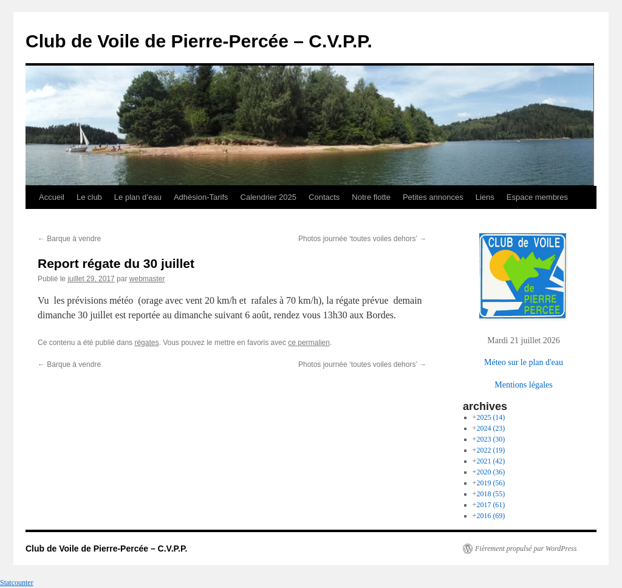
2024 (490, 428)
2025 (490, 417)
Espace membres (537, 197)
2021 (490, 461)
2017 (490, 505)
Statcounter (16, 582)
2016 (490, 515)
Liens (485, 197)
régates (146, 342)
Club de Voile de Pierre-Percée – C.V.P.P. (199, 41)
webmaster (147, 279)
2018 (490, 494)
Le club (89, 197)
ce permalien (309, 342)
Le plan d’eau (138, 197)
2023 (490, 439)
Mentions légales (523, 384)
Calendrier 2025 (269, 197)
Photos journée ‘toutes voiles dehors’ (362, 238)
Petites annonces (433, 197)
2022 (490, 450)
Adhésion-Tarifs (201, 197)
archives (485, 406)
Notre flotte (371, 197)
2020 (490, 472)
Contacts (324, 197)
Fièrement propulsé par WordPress (525, 548)
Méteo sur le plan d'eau (523, 362)
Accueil (51, 197)
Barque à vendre (69, 238)
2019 (490, 483)
